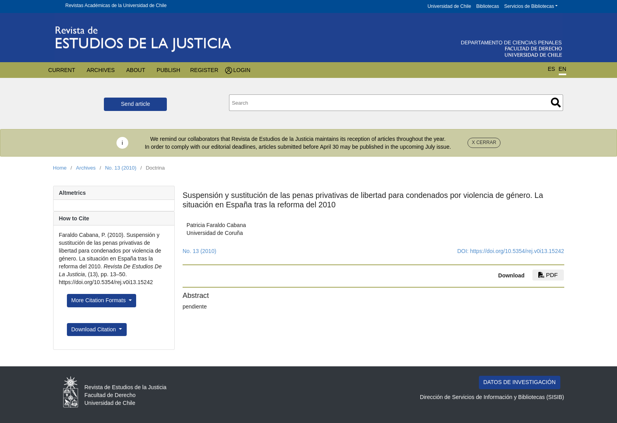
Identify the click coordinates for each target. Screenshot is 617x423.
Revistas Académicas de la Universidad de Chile (115, 5)
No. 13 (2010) (121, 168)
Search (556, 102)
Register (204, 70)
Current (61, 70)
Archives (101, 70)
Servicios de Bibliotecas (529, 6)
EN (562, 69)
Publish (168, 70)
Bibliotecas (487, 6)
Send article (135, 104)
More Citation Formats (99, 300)
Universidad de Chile (449, 6)
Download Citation (94, 329)
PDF (548, 275)
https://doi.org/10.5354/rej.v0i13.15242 (517, 251)
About (135, 70)
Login (242, 70)
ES (551, 69)
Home (60, 168)
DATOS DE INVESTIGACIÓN (519, 382)
